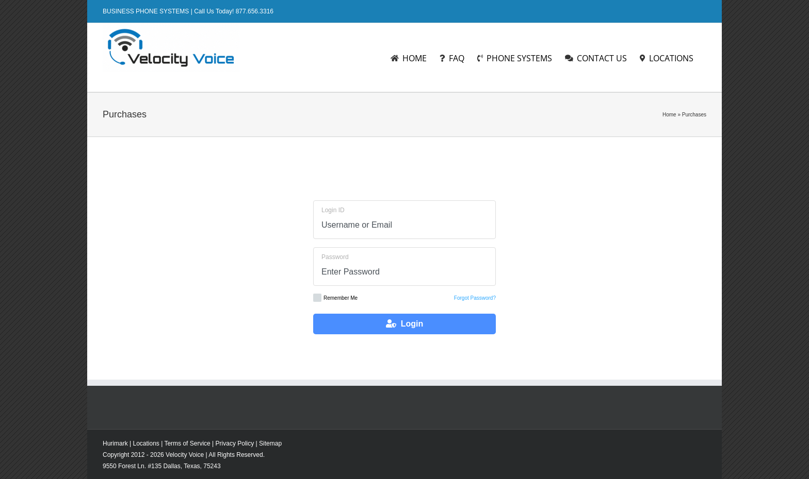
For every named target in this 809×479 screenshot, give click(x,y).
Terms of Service (187, 443)
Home (669, 114)
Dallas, (173, 466)
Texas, (193, 466)
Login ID (333, 210)
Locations (146, 443)
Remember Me (335, 298)
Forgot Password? (475, 298)
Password (335, 257)
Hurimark (115, 443)
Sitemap (270, 443)
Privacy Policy (235, 443)
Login (404, 323)
